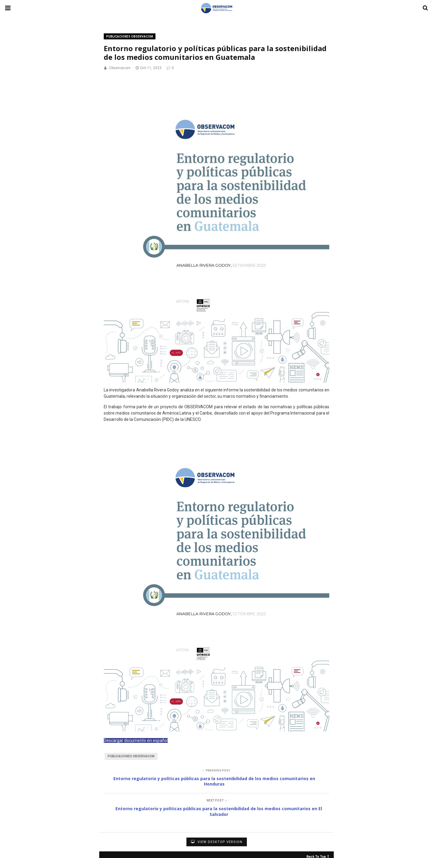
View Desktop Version (216, 842)
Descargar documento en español (136, 740)
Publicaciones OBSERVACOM (129, 36)
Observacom (120, 68)
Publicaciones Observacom (131, 756)
